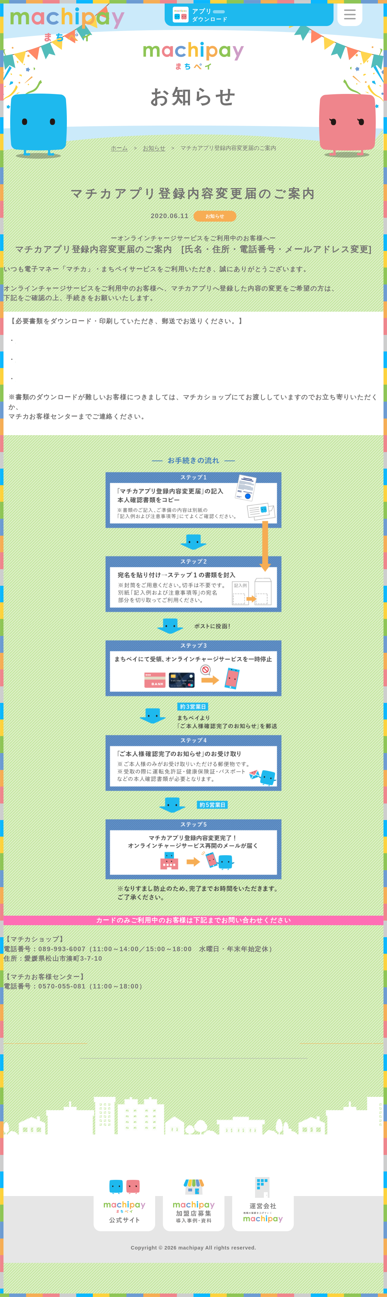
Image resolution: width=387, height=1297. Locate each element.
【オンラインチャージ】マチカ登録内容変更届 (88, 378)
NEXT (359, 1049)
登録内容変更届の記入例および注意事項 (107, 359)
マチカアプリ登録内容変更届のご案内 (103, 340)
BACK (27, 1049)
